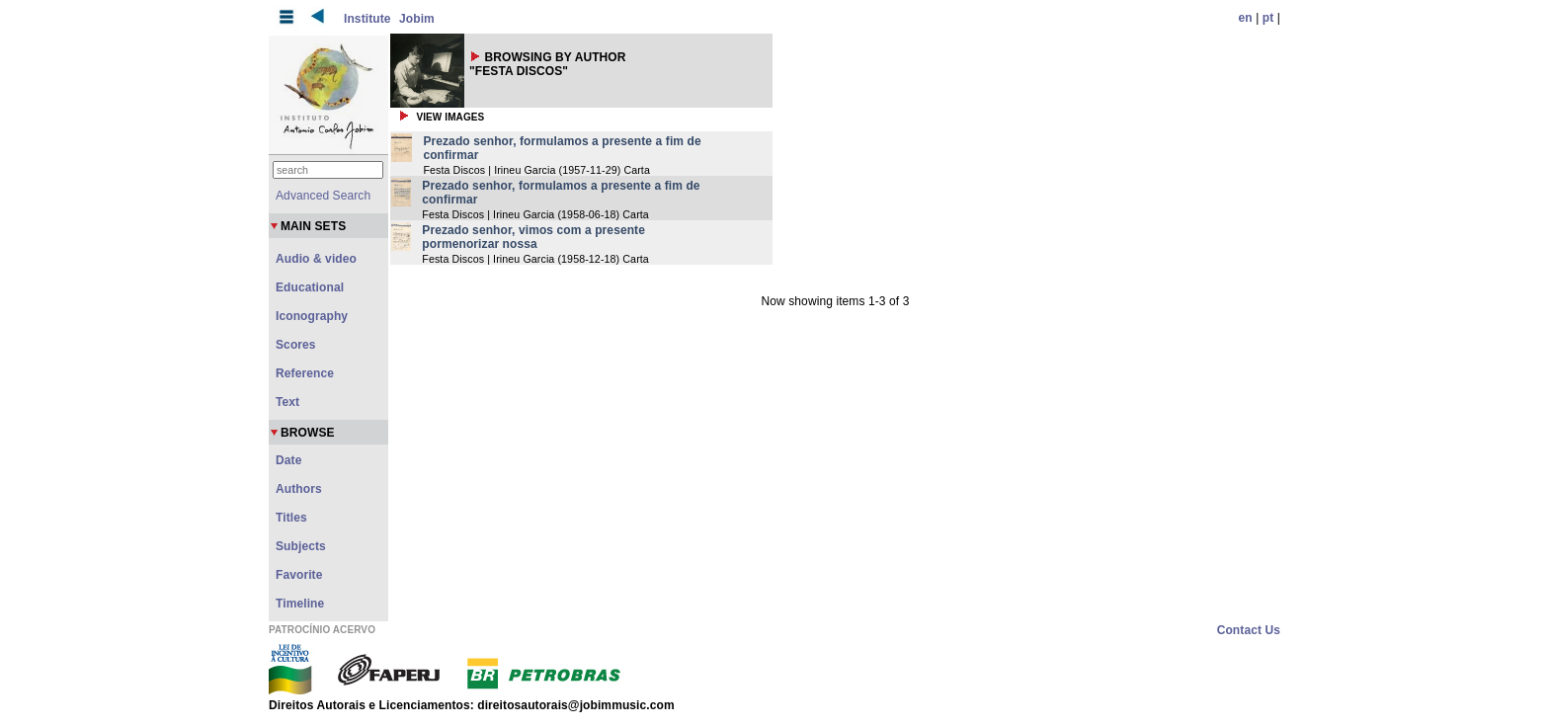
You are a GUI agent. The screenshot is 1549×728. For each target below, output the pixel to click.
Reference (305, 373)
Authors (299, 489)
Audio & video (316, 259)
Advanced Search (323, 195)
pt (1268, 18)
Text (287, 402)
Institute (367, 19)
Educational (310, 287)
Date (288, 460)
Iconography (312, 316)
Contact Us (1248, 630)
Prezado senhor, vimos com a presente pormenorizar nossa (533, 237)
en (1246, 18)
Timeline (300, 603)
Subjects (301, 546)
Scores (296, 345)
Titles (291, 518)
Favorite (299, 575)
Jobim (417, 19)
